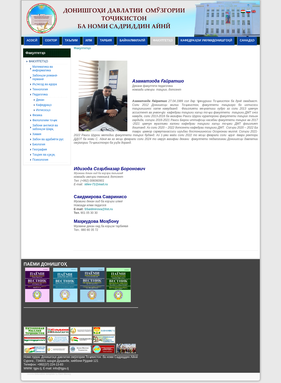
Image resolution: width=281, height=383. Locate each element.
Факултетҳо (82, 48)
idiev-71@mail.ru (96, 184)
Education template (45, 374)
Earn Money (64, 374)
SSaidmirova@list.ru (98, 209)
